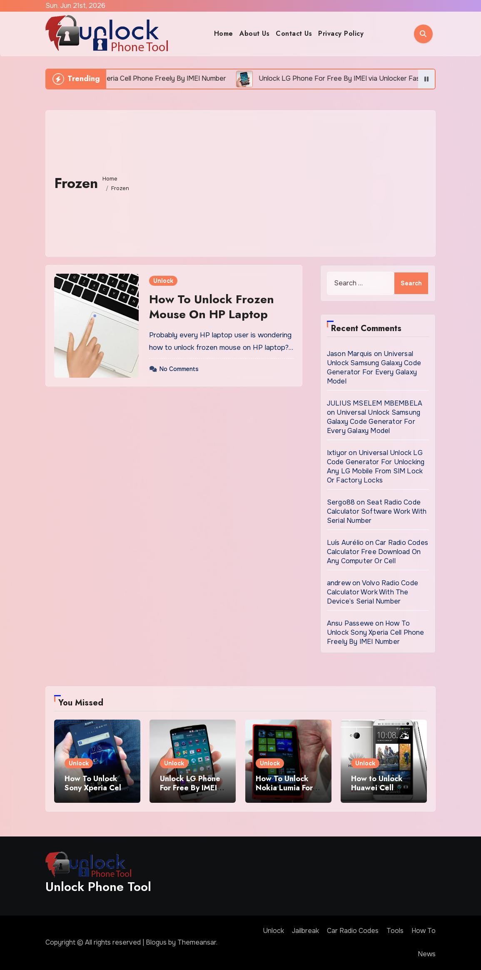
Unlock (163, 281)
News (427, 954)
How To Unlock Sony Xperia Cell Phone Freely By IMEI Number (375, 632)
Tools (395, 930)
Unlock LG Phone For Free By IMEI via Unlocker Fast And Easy (190, 792)
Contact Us (294, 33)
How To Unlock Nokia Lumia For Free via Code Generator (284, 792)
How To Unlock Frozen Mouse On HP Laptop (211, 307)
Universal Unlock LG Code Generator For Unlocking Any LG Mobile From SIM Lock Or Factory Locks (376, 466)
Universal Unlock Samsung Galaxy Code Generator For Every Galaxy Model (374, 367)
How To (423, 930)
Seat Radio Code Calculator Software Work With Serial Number (377, 511)
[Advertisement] (281, 181)
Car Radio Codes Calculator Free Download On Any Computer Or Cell (377, 551)
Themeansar (196, 942)
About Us (254, 33)
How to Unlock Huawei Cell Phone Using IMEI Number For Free (382, 792)
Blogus (156, 942)
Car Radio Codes (353, 930)
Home (223, 33)
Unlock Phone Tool (98, 887)
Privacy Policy (341, 33)
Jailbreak (305, 930)
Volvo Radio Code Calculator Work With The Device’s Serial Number (372, 592)
